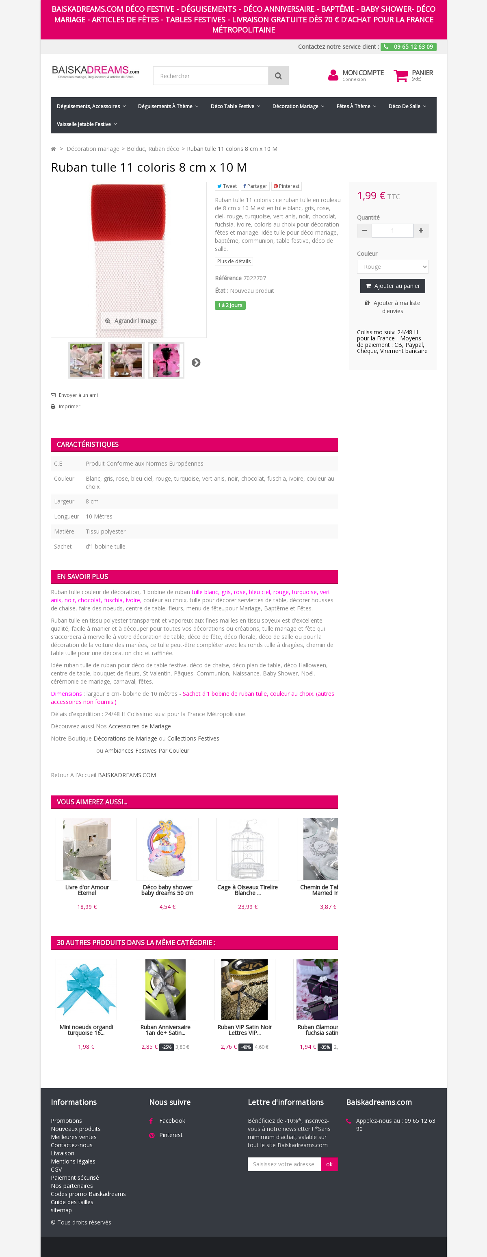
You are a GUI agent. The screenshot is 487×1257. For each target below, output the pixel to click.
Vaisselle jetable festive (84, 124)
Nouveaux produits (76, 1129)
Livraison (62, 1153)
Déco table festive (232, 106)
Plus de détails (234, 261)
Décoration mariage (295, 106)
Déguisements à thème (165, 106)
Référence (228, 278)
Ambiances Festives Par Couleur (147, 750)
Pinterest (286, 186)
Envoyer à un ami (78, 395)
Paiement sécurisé (75, 1177)
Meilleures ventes (74, 1137)
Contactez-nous (72, 1145)
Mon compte (362, 73)
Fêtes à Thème (353, 106)
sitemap (61, 1210)
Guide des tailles (72, 1202)
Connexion (354, 79)
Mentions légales (73, 1161)
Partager (255, 186)
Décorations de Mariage (125, 738)
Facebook (172, 1120)
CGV (56, 1169)
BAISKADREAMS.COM (127, 775)
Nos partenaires (72, 1185)
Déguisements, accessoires (88, 106)
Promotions (66, 1120)
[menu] (333, 75)
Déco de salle (404, 106)
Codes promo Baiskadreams (88, 1194)
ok (329, 1164)
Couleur (368, 253)
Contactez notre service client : (338, 46)
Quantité (368, 217)
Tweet (227, 186)
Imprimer (69, 407)
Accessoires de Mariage (139, 726)
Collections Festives (193, 738)
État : (221, 290)
